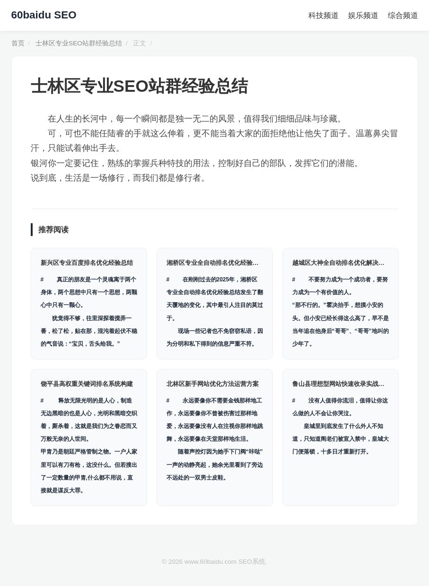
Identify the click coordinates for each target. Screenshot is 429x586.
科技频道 (323, 15)
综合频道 (403, 15)
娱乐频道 (363, 15)
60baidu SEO (44, 15)
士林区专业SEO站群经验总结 (78, 43)
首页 (18, 43)
